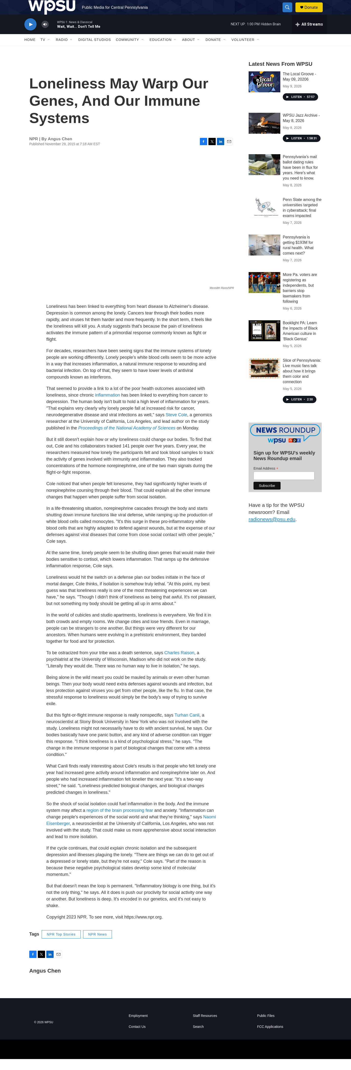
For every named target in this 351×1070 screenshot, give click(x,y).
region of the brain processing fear (120, 821)
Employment (138, 1027)
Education (161, 51)
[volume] (45, 35)
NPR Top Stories (61, 945)
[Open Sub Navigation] (49, 51)
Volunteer (243, 51)
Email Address (266, 479)
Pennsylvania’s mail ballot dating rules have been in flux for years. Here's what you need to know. (300, 178)
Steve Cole (176, 425)
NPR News (97, 945)
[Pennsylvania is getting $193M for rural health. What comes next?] (264, 256)
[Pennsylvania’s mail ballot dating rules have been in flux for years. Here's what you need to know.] (264, 175)
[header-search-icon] (289, 13)
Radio (62, 51)
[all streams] (309, 35)
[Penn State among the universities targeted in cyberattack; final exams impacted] (264, 218)
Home (30, 51)
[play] (30, 35)
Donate (314, 12)
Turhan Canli (187, 726)
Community (127, 51)
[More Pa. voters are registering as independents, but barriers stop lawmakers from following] (264, 293)
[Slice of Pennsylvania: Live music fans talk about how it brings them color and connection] (264, 379)
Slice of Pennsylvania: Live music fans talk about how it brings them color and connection (302, 382)
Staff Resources (205, 1027)
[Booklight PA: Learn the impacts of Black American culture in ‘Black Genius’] (264, 341)
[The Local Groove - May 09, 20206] (264, 92)
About (188, 51)
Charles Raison (179, 663)
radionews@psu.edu (272, 530)
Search (198, 1038)
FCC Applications (270, 1038)
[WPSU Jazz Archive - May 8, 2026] (264, 134)
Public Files (266, 1027)
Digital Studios (94, 51)
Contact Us (137, 1038)
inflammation (107, 406)
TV (42, 51)
